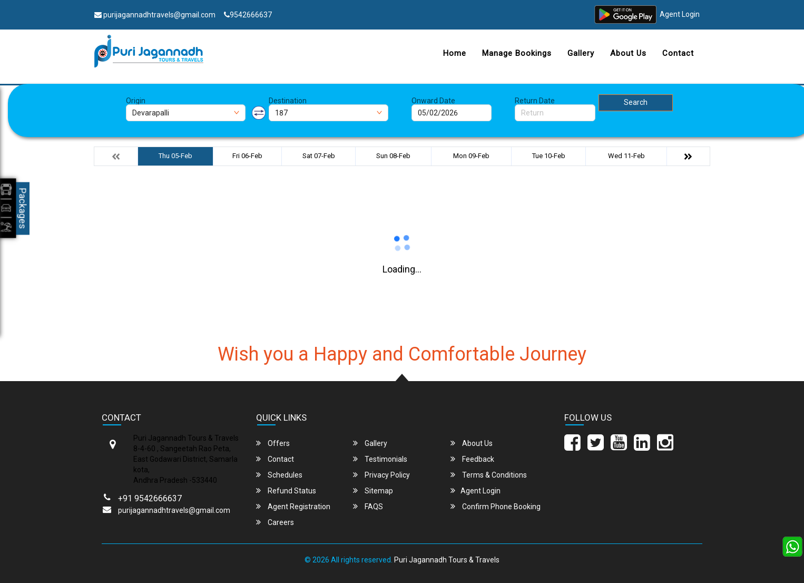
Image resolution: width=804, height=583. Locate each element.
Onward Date (433, 100)
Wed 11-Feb (626, 156)
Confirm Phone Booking (495, 506)
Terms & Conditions (488, 474)
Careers (275, 522)
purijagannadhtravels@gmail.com (154, 15)
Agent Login (680, 15)
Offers (273, 443)
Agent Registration (293, 506)
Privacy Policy (381, 474)
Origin (135, 100)
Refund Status (286, 490)
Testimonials (380, 458)
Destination (288, 100)
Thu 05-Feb (175, 156)
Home (454, 53)
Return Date (535, 100)
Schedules (279, 474)
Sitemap (373, 490)
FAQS (368, 506)
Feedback (472, 458)
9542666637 (248, 15)
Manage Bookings (517, 53)
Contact (678, 53)
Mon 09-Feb (471, 156)
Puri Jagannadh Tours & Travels (446, 560)
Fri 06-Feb (247, 156)
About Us (628, 53)
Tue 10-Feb (548, 156)
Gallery (580, 53)
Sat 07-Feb (318, 156)
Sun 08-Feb (393, 156)
